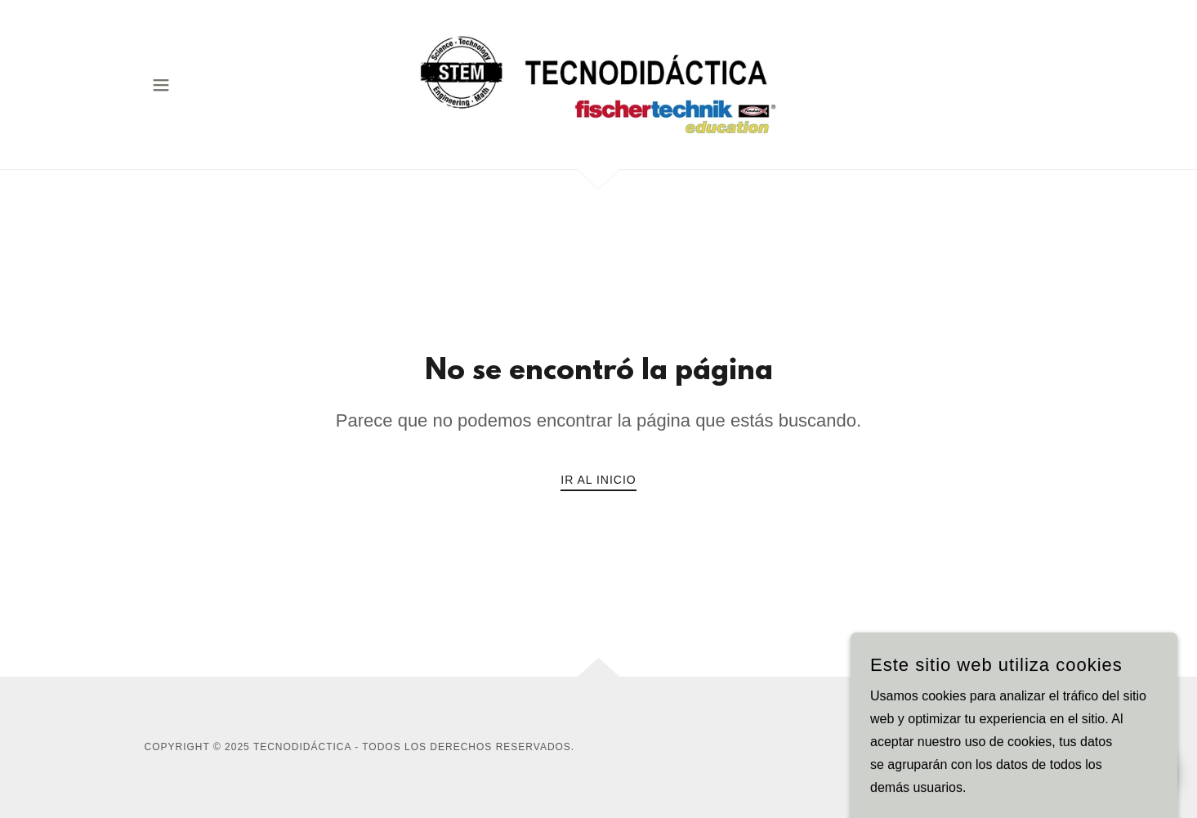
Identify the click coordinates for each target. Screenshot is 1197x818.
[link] (598, 84)
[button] (161, 85)
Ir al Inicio (598, 479)
